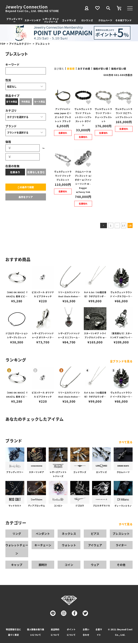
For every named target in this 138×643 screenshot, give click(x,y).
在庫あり (15, 172)
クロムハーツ (105, 20)
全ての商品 (11, 101)
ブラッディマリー (14, 20)
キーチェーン (42, 545)
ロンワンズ (87, 20)
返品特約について (55, 632)
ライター (121, 545)
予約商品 (25, 101)
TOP (2, 43)
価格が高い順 (118, 68)
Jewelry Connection (26, 6)
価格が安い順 (100, 68)
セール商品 (39, 101)
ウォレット (69, 545)
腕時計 (43, 565)
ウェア (95, 565)
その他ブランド (123, 20)
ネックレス (69, 534)
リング (16, 534)
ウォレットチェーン (16, 549)
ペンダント (43, 534)
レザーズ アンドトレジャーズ (51, 20)
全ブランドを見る (121, 361)
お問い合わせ (86, 632)
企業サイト (99, 632)
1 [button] (111, 225)
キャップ (16, 565)
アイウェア (95, 545)
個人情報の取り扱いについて (35, 632)
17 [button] (123, 225)
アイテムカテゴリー (20, 43)
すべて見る (126, 442)
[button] (103, 225)
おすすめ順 (84, 68)
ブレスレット (121, 534)
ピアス (95, 534)
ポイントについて (71, 632)
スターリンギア (32, 20)
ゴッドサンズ (69, 20)
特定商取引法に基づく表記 (13, 632)
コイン (69, 565)
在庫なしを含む (36, 172)
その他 (121, 565)
